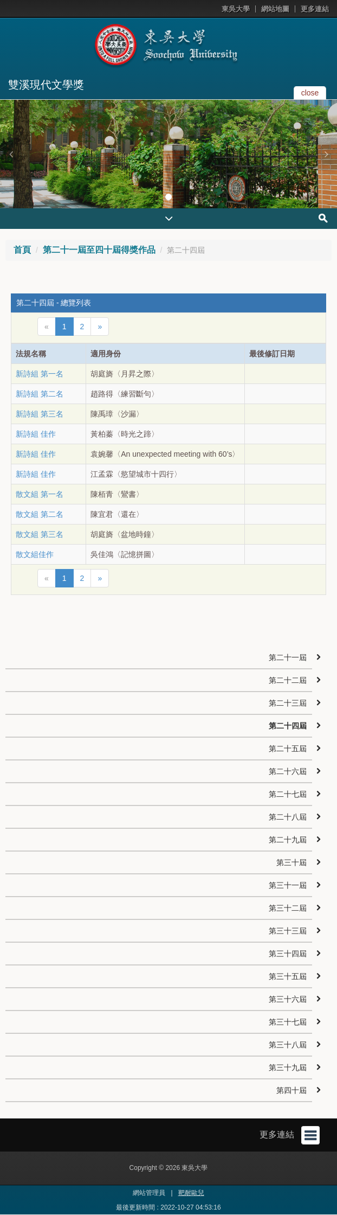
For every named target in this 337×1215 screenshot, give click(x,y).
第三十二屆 (288, 908)
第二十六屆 (288, 771)
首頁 (22, 249)
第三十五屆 (288, 976)
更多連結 (315, 8)
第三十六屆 (288, 999)
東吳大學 (236, 8)
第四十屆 (291, 1090)
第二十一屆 (288, 657)
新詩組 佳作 (36, 434)
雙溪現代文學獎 (46, 85)
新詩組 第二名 (39, 393)
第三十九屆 (288, 1067)
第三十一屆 (288, 885)
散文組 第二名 (39, 514)
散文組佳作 (35, 554)
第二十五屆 (288, 748)
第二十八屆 (288, 817)
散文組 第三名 (39, 534)
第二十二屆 (288, 680)
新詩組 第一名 (39, 373)
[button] (11, 154)
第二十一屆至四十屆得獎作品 (99, 249)
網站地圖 (275, 8)
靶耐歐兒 (191, 1193)
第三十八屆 (288, 1044)
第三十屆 (291, 862)
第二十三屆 (288, 703)
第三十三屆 (288, 930)
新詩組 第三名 (39, 414)
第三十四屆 (288, 953)
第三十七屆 (288, 1022)
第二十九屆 (288, 839)
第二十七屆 (288, 794)
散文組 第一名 (39, 494)
